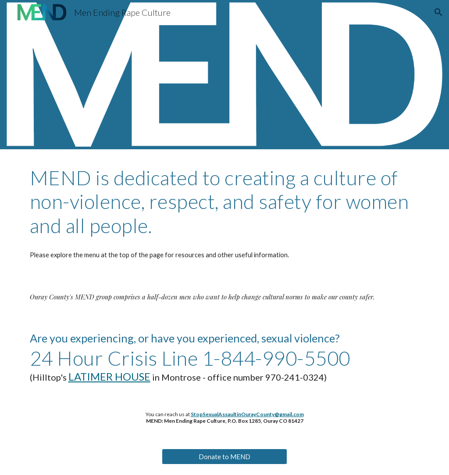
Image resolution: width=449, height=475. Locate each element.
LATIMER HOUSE (109, 376)
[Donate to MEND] (224, 456)
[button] (438, 12)
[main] (224, 202)
